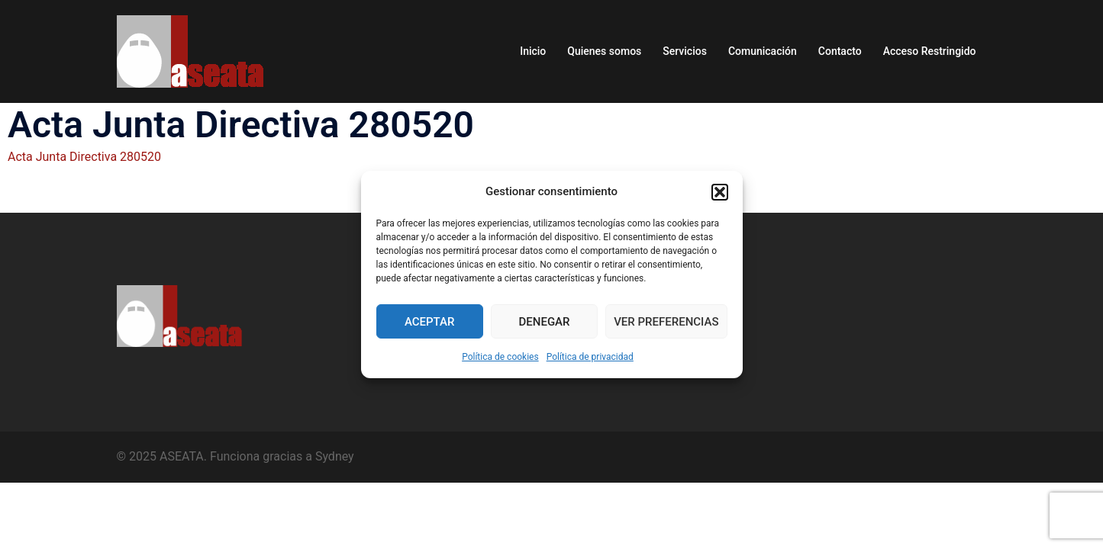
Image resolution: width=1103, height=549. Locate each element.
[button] (719, 192)
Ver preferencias (666, 322)
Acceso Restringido (929, 51)
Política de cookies (500, 357)
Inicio (533, 51)
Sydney (334, 456)
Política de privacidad (590, 357)
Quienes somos (604, 51)
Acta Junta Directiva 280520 (84, 156)
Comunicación (762, 51)
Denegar (544, 322)
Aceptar (430, 322)
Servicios (685, 51)
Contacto (840, 51)
